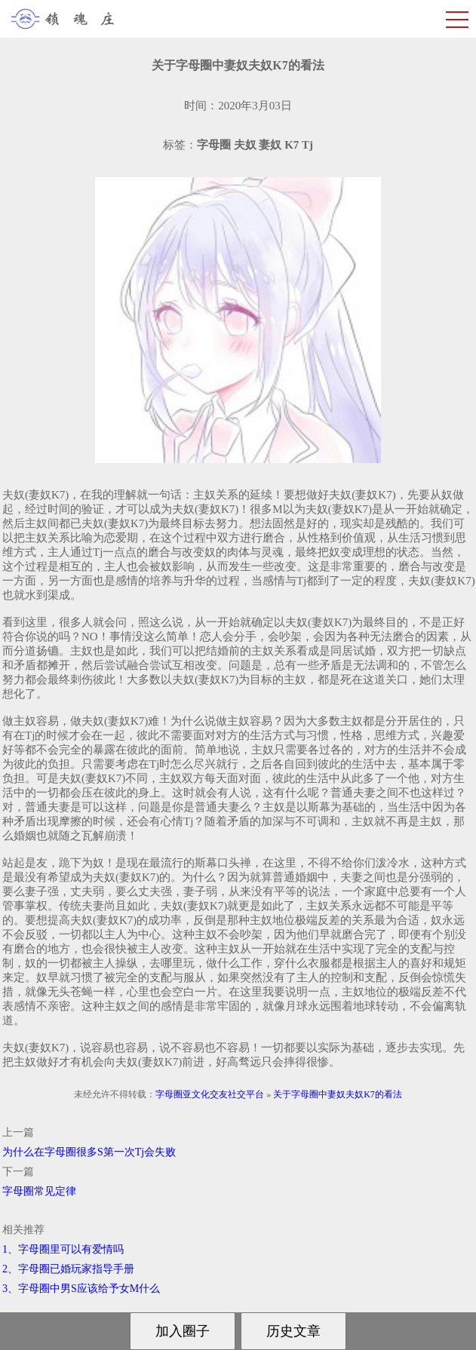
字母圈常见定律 (39, 1191)
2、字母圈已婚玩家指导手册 (68, 1269)
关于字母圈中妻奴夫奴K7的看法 (337, 1094)
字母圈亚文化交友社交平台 (209, 1094)
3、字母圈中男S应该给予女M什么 (81, 1288)
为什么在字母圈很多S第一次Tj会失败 (89, 1152)
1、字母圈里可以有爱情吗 (63, 1249)
